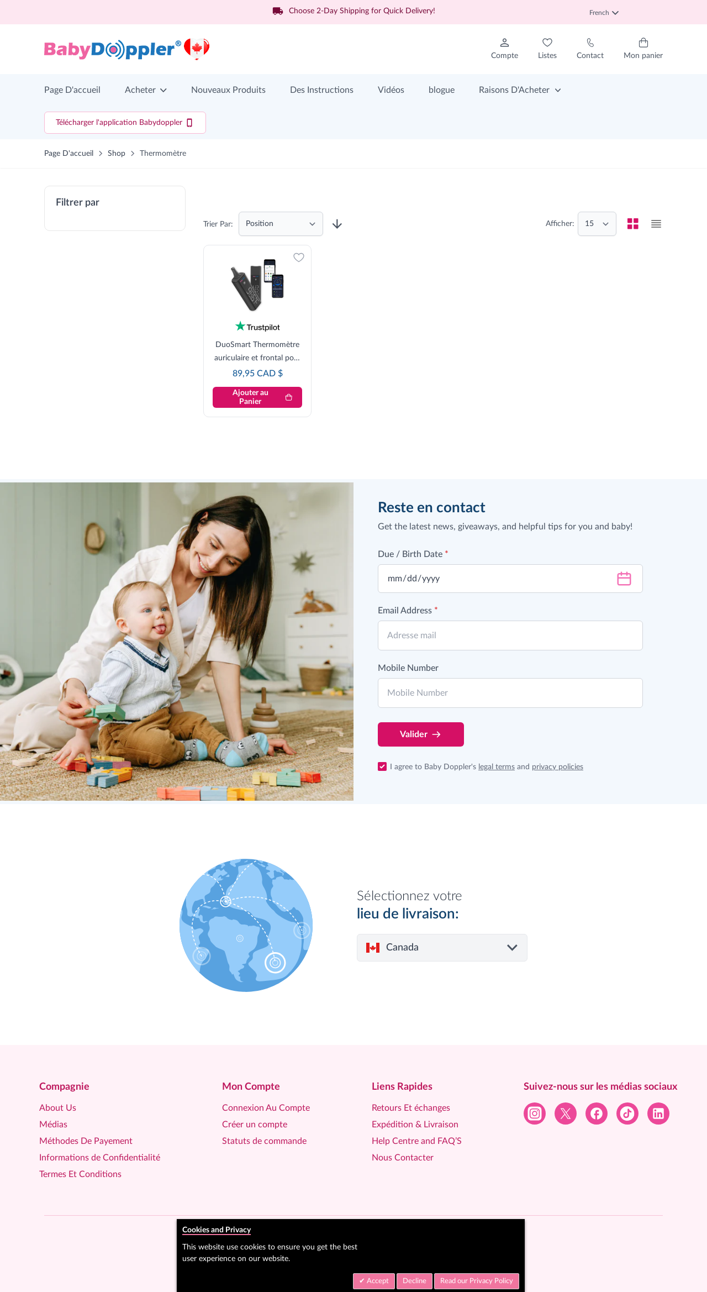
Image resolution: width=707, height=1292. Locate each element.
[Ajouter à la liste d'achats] (298, 257)
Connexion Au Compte (266, 1108)
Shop (116, 153)
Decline (414, 1281)
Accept (377, 1281)
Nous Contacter (403, 1157)
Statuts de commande (264, 1141)
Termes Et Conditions (80, 1174)
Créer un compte (254, 1124)
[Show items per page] (597, 224)
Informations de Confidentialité (99, 1157)
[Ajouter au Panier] (257, 397)
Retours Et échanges (411, 1108)
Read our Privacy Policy (476, 1281)
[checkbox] (633, 223)
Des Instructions (322, 90)
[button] (115, 208)
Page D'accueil (72, 90)
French (604, 12)
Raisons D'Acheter (514, 90)
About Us (57, 1108)
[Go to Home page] (127, 49)
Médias (53, 1124)
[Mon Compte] (504, 49)
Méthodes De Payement (86, 1141)
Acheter (140, 90)
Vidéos (391, 90)
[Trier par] (281, 224)
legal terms (496, 767)
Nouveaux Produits (228, 90)
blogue (442, 90)
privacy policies (557, 767)
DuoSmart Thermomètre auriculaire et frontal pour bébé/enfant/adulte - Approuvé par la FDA (257, 353)
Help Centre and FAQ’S (417, 1141)
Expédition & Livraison (415, 1124)
